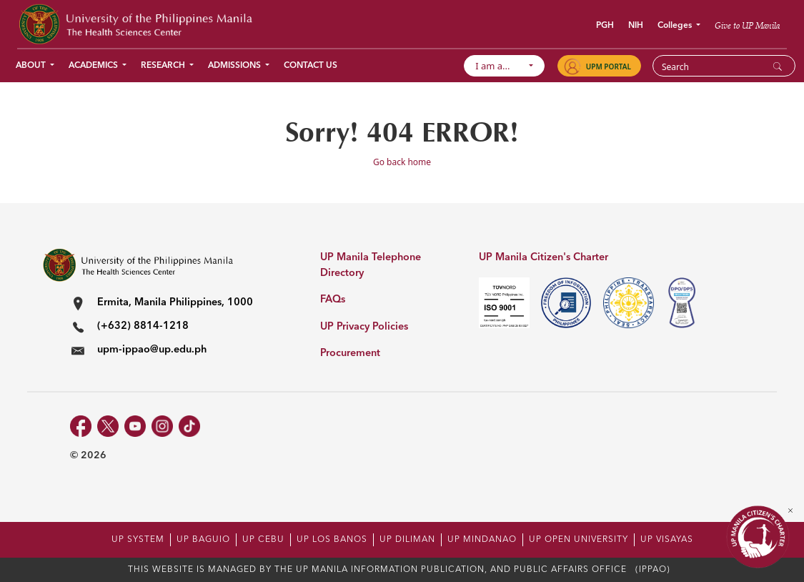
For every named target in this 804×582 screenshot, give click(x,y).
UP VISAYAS (666, 540)
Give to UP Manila (747, 25)
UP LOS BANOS (332, 540)
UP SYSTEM (137, 540)
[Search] (715, 66)
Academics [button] (94, 65)
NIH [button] (635, 25)
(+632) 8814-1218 (143, 326)
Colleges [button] (675, 25)
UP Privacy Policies (364, 327)
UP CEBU (263, 540)
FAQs (332, 300)
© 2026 (88, 455)
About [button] (32, 65)
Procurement (350, 353)
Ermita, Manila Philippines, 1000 (175, 302)
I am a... (500, 65)
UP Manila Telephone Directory (370, 265)
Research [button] (164, 65)
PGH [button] (605, 25)
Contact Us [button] (310, 65)
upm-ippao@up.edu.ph (152, 350)
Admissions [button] (235, 65)
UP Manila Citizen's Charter (543, 257)
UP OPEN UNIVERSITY (578, 540)
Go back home (402, 162)
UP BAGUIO (203, 540)
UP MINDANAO (482, 540)
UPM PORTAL (608, 66)
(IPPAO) (652, 570)
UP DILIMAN (407, 540)
